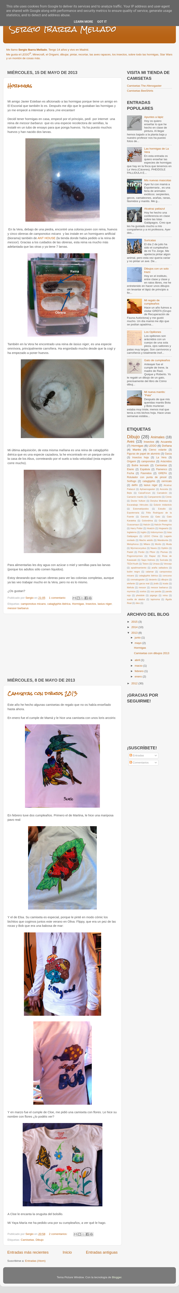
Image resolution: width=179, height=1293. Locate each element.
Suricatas (150, 240)
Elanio (130, 469)
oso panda (155, 591)
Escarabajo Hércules (137, 504)
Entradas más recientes (27, 1252)
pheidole (140, 595)
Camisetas (27, 1239)
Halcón (146, 524)
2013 (134, 632)
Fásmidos (146, 473)
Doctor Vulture (138, 501)
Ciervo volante (158, 449)
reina (165, 595)
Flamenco (161, 469)
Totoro (145, 563)
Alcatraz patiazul (154, 208)
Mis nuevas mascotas (157, 180)
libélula (130, 587)
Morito (158, 544)
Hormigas (19, 86)
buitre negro (133, 571)
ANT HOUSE (46, 238)
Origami (131, 461)
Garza (168, 453)
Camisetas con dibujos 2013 (42, 693)
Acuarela (166, 441)
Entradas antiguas (102, 1252)
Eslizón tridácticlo (163, 504)
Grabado (163, 520)
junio (138, 637)
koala (165, 583)
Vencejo (168, 563)
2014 (134, 627)
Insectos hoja (140, 457)
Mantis (137, 449)
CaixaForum (144, 493)
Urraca (156, 563)
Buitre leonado (140, 465)
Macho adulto (146, 540)
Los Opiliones (152, 332)
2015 (134, 621)
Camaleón (162, 493)
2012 (134, 683)
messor (142, 587)
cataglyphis (149, 481)
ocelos (143, 591)
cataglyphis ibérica (58, 603)
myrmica (131, 591)
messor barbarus (18, 608)
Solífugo (131, 481)
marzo (139, 665)
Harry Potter (137, 528)
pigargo (153, 595)
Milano (147, 544)
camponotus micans (33, 603)
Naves (153, 548)
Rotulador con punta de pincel (147, 477)
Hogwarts (163, 528)
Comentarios (139, 762)
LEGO (153, 445)
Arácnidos (166, 461)
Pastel (130, 552)
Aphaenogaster (147, 489)
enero (139, 676)
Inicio (67, 1252)
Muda (169, 544)
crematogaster (138, 579)
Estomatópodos (141, 508)
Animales (158, 437)
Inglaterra (132, 532)
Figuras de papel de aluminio (143, 453)
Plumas (164, 552)
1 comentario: (58, 597)
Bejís (129, 493)
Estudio (162, 508)
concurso (167, 575)
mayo (138, 643)
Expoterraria (133, 512)
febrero (139, 671)
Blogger (117, 1277)
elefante (131, 583)
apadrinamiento (138, 567)
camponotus (148, 461)
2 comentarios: (58, 1234)
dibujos (164, 579)
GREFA (162, 473)
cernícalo (167, 481)
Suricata (164, 560)
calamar (150, 571)
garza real (144, 583)
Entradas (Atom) (35, 1260)
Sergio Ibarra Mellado (62, 29)
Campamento (154, 497)
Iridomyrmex (157, 532)
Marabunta (162, 540)
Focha (130, 473)
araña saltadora (160, 567)
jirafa (156, 583)
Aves (130, 441)
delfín (135, 485)
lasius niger (105, 603)
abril (138, 660)
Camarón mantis (135, 497)
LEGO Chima (151, 536)
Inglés (143, 532)
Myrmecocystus (138, 548)
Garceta (145, 516)
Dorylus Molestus (159, 501)
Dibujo (40, 1239)
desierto (153, 579)
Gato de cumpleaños (157, 360)
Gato (157, 516)
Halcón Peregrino (163, 524)
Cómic (168, 497)
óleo (137, 603)
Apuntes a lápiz (153, 117)
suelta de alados (136, 599)
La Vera (161, 457)
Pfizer (152, 552)
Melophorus (133, 544)
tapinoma (155, 599)
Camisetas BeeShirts (140, 90)
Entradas (136, 755)
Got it (102, 22)
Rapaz (152, 556)
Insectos (91, 603)
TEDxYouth (132, 563)
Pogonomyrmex (135, 556)
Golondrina (147, 520)
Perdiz (141, 552)
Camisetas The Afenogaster (144, 85)
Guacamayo (133, 524)
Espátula (145, 469)
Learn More (83, 22)
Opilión (164, 548)
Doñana (167, 445)
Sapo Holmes (148, 560)
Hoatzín (150, 528)
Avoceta (164, 489)
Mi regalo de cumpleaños (151, 302)
